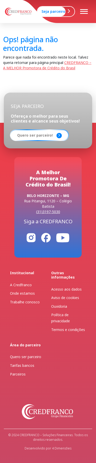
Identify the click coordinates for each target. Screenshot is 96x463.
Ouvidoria (59, 306)
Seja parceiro (53, 11)
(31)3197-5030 (48, 211)
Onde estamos (22, 293)
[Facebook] (46, 237)
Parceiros (18, 374)
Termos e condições (68, 329)
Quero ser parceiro (25, 356)
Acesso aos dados (66, 289)
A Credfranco (21, 284)
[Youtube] (62, 237)
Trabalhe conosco (25, 302)
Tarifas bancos (22, 365)
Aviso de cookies (65, 297)
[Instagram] (31, 237)
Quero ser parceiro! (35, 135)
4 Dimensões (61, 448)
